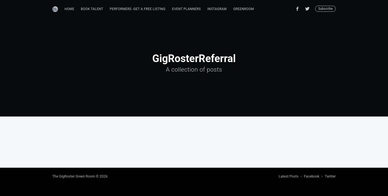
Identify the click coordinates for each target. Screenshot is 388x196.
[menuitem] (69, 9)
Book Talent (92, 9)
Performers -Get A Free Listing (138, 9)
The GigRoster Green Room (73, 176)
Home (69, 9)
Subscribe (325, 9)
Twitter (330, 176)
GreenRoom (243, 9)
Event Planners (186, 9)
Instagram (217, 9)
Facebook (311, 176)
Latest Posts (289, 176)
